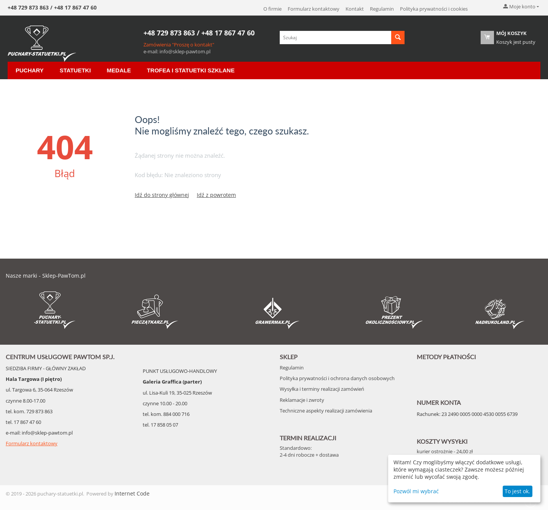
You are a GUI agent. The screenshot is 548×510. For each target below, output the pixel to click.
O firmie (272, 8)
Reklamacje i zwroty (302, 399)
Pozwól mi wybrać (416, 491)
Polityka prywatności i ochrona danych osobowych (337, 378)
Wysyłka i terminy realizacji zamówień (322, 388)
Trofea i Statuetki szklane (191, 70)
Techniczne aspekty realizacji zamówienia (326, 410)
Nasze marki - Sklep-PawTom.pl (46, 275)
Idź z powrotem (216, 194)
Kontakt (355, 8)
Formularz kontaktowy (313, 8)
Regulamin (382, 8)
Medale (119, 70)
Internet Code (132, 493)
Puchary (30, 70)
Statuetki (75, 70)
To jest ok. (517, 491)
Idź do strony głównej (162, 194)
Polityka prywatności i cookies (434, 8)
